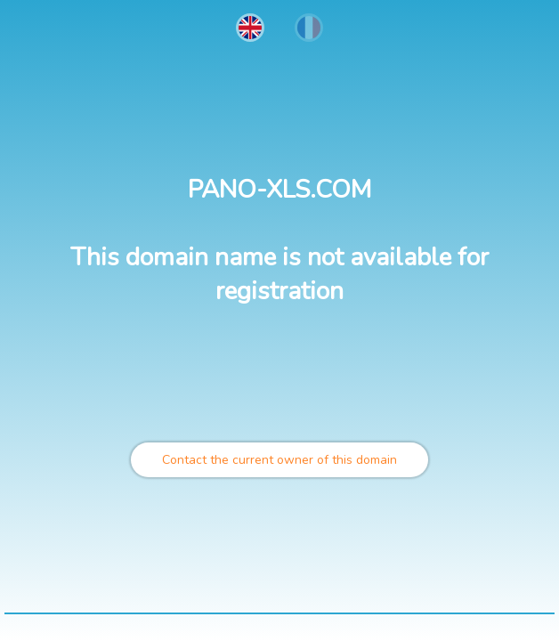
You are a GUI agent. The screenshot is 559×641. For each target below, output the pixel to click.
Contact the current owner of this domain (279, 459)
